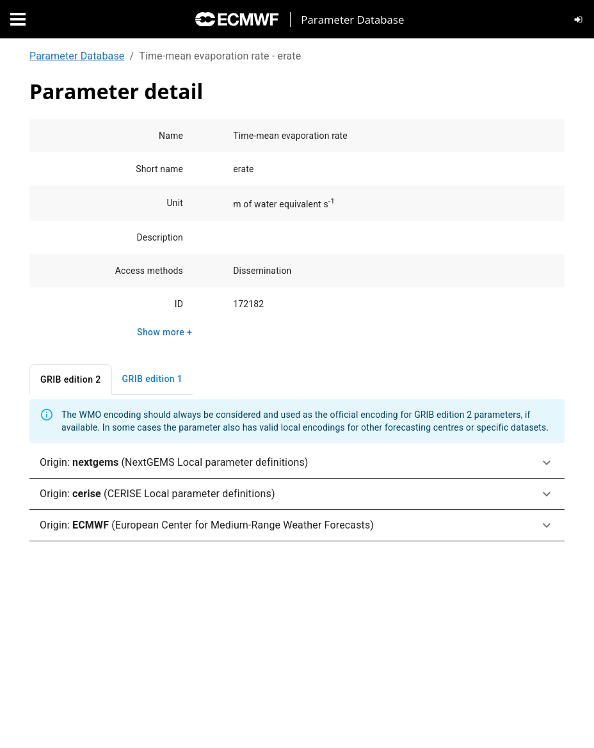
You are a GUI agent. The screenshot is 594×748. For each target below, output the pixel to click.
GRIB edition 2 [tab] (70, 380)
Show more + (164, 332)
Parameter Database (76, 56)
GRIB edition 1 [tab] (152, 379)
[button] (297, 463)
